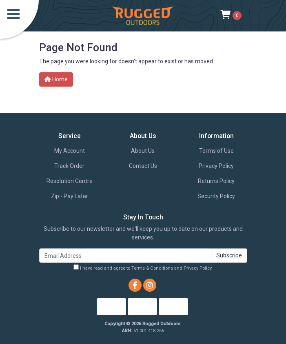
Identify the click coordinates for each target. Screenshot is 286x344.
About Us (143, 150)
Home (56, 79)
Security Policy (216, 196)
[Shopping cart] (231, 15)
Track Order (69, 166)
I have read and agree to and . (143, 267)
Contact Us (143, 166)
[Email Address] (125, 255)
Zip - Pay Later (69, 196)
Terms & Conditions (152, 268)
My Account (69, 150)
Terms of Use (216, 150)
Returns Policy (216, 181)
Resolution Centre (70, 181)
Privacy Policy (216, 166)
